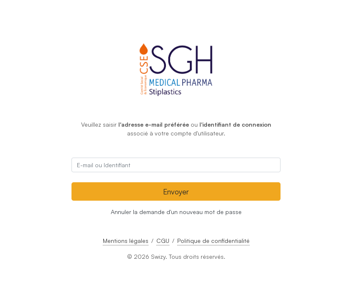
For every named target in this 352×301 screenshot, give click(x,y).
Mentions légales (125, 240)
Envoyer (176, 191)
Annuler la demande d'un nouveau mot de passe (176, 211)
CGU (162, 240)
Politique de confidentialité (213, 240)
